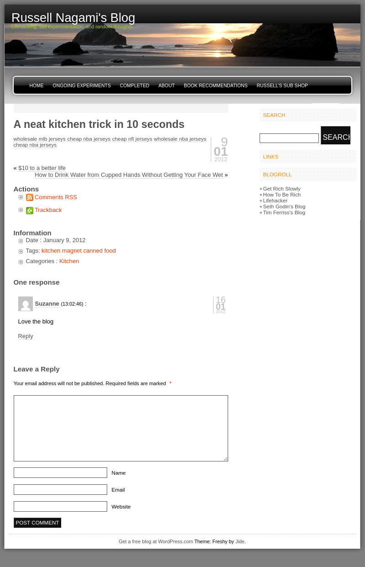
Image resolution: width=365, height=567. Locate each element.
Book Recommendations (216, 85)
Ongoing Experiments (82, 85)
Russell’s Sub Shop (282, 85)
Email (118, 490)
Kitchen (69, 261)
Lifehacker (275, 200)
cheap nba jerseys (88, 139)
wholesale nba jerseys (180, 139)
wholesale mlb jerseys (40, 139)
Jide (240, 541)
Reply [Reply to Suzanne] (25, 336)
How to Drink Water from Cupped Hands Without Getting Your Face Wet (129, 174)
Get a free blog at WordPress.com (156, 541)
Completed (134, 85)
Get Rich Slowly (282, 188)
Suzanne (47, 303)
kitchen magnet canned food (79, 250)
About (166, 85)
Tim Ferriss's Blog (284, 212)
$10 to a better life (42, 167)
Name (119, 473)
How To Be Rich (282, 194)
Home (37, 85)
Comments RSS (56, 197)
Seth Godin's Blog (284, 206)
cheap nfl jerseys (132, 139)
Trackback (48, 210)
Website (121, 506)
